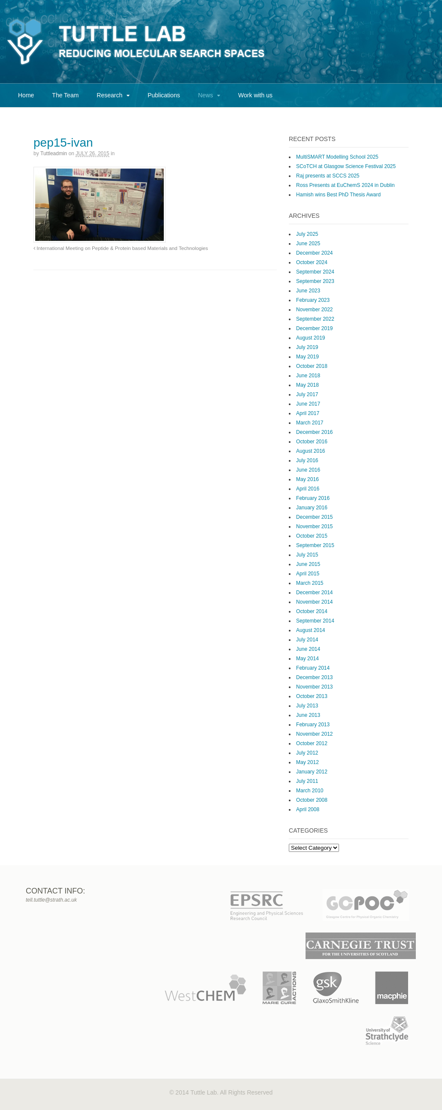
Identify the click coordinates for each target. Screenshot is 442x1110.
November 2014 (314, 602)
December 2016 (314, 432)
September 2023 (315, 281)
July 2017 (307, 394)
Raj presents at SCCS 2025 (327, 176)
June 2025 (308, 244)
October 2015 (311, 536)
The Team (65, 95)
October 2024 (311, 262)
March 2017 (309, 423)
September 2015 (315, 545)
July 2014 (307, 640)
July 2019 (307, 347)
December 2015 (314, 517)
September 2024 (315, 272)
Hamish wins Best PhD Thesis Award (338, 195)
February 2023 (313, 300)
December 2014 (314, 593)
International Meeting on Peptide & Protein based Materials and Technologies (120, 248)
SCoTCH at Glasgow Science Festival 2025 (346, 166)
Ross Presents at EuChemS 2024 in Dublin (345, 185)
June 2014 (308, 649)
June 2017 (308, 404)
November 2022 (314, 310)
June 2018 (308, 376)
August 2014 (310, 630)
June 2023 (308, 291)
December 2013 (314, 677)
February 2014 (313, 668)
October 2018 (311, 366)
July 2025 (307, 234)
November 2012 (314, 734)
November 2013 (314, 687)
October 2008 (311, 800)
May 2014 (307, 659)
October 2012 (311, 743)
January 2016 (311, 508)
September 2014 (315, 621)
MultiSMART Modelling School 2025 (337, 157)
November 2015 (314, 526)
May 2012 (307, 762)
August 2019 (310, 338)
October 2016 (311, 442)
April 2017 (307, 413)
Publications (164, 95)
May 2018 (307, 385)
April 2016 (307, 489)
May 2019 (307, 357)
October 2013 (311, 696)
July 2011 (307, 781)
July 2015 (307, 555)
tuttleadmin (53, 153)
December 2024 (314, 253)
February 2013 (313, 725)
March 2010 (309, 791)
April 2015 (307, 574)
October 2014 (311, 611)
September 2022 (315, 319)
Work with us (255, 95)
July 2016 (307, 460)
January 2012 (311, 772)
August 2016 (310, 451)
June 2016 (308, 470)
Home (26, 95)
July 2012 (307, 753)
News (205, 95)
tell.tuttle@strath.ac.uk (51, 900)
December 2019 (314, 328)
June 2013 (308, 715)
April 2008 (307, 809)
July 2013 (307, 706)
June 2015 (308, 564)
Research (109, 95)
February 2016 (313, 498)
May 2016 (307, 479)
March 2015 (309, 583)
